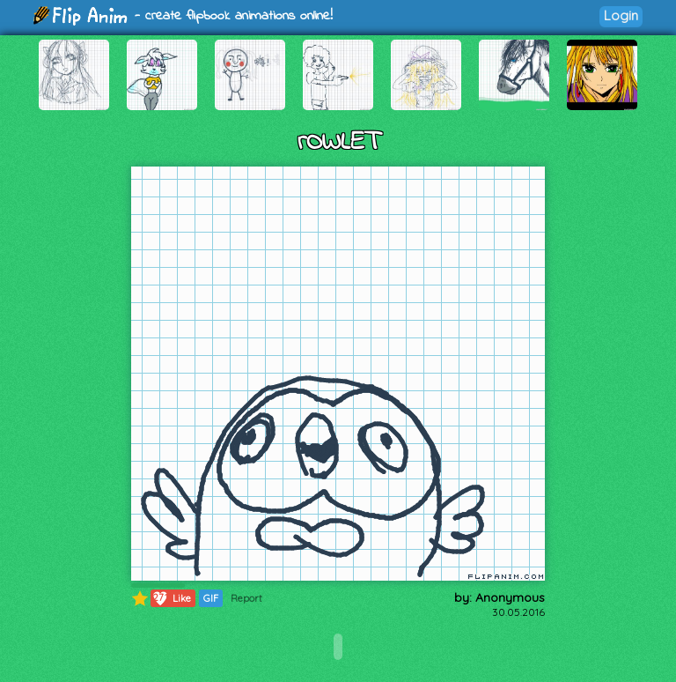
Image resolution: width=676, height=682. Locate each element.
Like (171, 598)
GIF (210, 598)
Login (621, 15)
